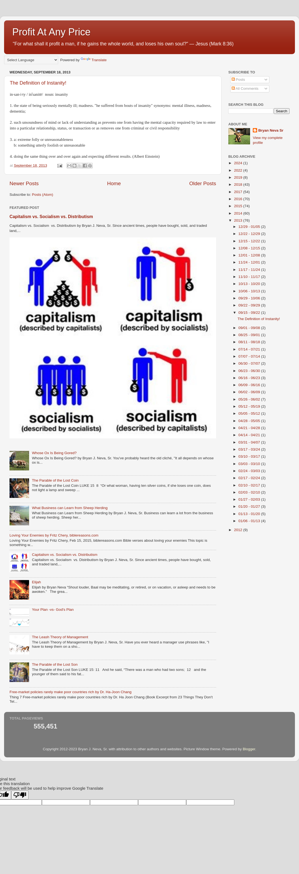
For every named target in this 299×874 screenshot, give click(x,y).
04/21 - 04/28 (249, 428)
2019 (238, 177)
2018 (238, 184)
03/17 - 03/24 (249, 449)
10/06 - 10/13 (249, 291)
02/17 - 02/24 (249, 478)
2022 (238, 170)
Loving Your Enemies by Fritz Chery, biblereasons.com (54, 535)
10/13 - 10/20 (249, 284)
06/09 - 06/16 (249, 385)
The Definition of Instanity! (38, 83)
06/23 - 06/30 (249, 371)
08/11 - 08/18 (249, 342)
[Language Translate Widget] (31, 60)
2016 (238, 199)
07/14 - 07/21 (249, 349)
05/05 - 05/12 (249, 413)
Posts (238, 80)
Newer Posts (24, 183)
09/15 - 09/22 (249, 313)
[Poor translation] (20, 795)
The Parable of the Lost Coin (55, 480)
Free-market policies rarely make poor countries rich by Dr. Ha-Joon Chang (71, 692)
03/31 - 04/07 (249, 442)
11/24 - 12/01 (249, 262)
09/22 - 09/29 (249, 305)
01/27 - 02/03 (249, 499)
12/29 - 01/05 (249, 227)
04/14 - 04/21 (249, 435)
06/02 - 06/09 (249, 392)
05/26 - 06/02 (249, 399)
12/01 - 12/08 (249, 255)
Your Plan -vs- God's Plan (53, 610)
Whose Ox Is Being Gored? (54, 453)
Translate (94, 60)
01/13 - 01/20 (249, 514)
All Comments (245, 88)
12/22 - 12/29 (249, 234)
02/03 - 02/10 (249, 492)
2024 (238, 163)
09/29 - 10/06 (249, 298)
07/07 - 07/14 (249, 356)
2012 (238, 530)
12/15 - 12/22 (249, 241)
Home (114, 183)
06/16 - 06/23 (249, 378)
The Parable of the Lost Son (54, 664)
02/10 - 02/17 (249, 485)
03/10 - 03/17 (249, 456)
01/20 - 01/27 (249, 506)
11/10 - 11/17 (249, 277)
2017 (238, 192)
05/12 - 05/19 (249, 406)
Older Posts (202, 183)
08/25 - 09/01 (249, 335)
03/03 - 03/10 (249, 464)
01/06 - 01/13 (249, 521)
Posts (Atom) (42, 195)
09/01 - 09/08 (249, 328)
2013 (238, 220)
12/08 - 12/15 (249, 248)
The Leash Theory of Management (60, 637)
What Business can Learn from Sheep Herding (69, 508)
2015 (238, 206)
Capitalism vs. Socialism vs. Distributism (51, 216)
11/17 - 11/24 (249, 270)
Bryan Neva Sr (270, 130)
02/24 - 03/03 (249, 471)
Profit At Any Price (51, 32)
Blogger (249, 749)
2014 (238, 213)
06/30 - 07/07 (249, 363)
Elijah (36, 582)
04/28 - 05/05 (249, 421)
